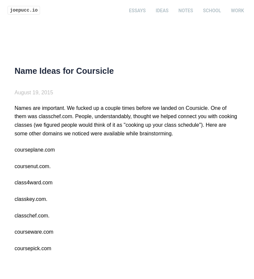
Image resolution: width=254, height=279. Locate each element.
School (212, 10)
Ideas (162, 10)
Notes (186, 10)
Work (237, 10)
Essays (137, 10)
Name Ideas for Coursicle (64, 70)
